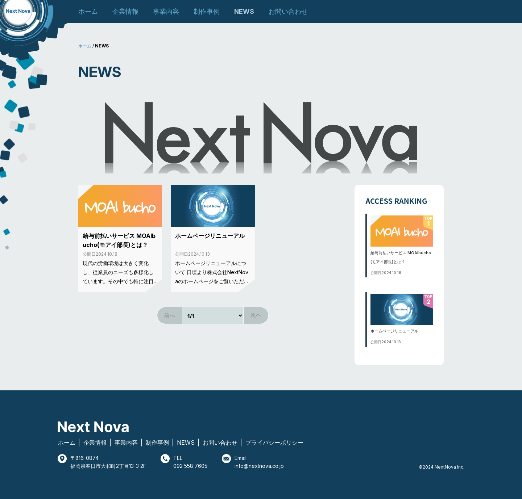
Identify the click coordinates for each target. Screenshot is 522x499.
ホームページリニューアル (210, 235)
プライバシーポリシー (274, 442)
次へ (255, 314)
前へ (169, 315)
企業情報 (125, 11)
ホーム (88, 11)
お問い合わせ (288, 11)
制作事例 (207, 11)
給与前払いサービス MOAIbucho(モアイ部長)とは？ (119, 240)
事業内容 (166, 11)
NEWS (244, 11)
